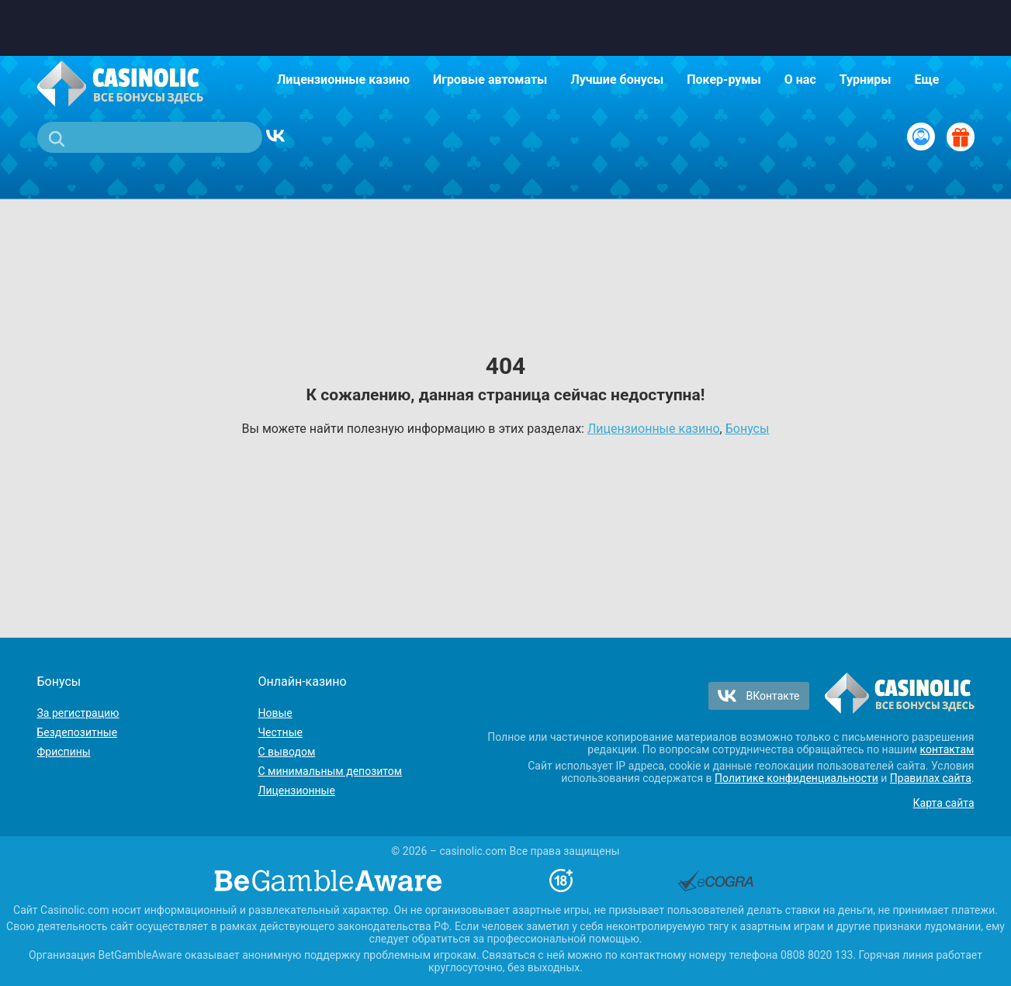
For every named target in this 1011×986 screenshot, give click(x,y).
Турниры (866, 79)
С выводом (287, 752)
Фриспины (64, 752)
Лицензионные (296, 790)
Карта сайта (944, 803)
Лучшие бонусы (616, 79)
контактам (947, 749)
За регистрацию (78, 713)
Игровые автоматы (490, 79)
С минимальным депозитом (330, 771)
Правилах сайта (930, 778)
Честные (280, 732)
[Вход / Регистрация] (921, 136)
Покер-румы (724, 79)
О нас (800, 79)
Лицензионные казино (343, 79)
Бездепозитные (77, 732)
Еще (926, 79)
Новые (275, 713)
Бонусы (747, 428)
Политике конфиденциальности (796, 778)
